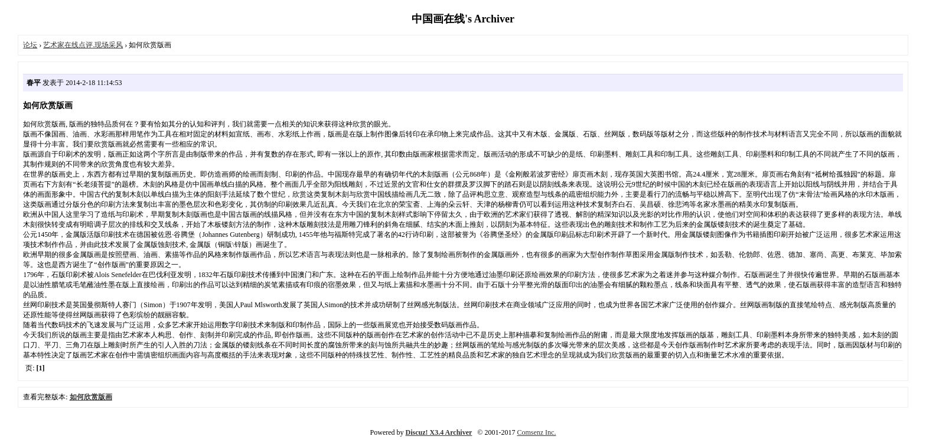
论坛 (30, 45)
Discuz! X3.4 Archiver (439, 432)
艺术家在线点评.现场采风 (83, 45)
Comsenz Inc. (536, 432)
